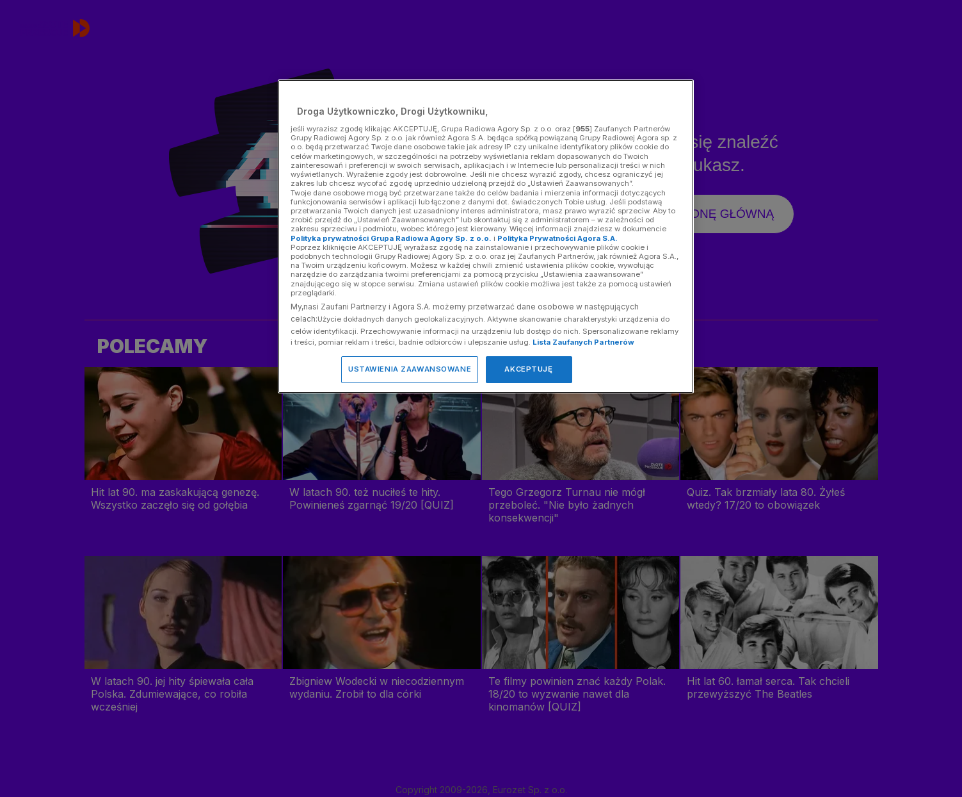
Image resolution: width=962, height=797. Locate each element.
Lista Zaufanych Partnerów (584, 342)
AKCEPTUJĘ (528, 369)
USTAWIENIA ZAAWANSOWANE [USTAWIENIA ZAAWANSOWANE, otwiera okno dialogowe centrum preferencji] (409, 369)
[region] (486, 236)
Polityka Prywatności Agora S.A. (557, 238)
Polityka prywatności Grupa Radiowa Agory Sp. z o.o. (391, 238)
